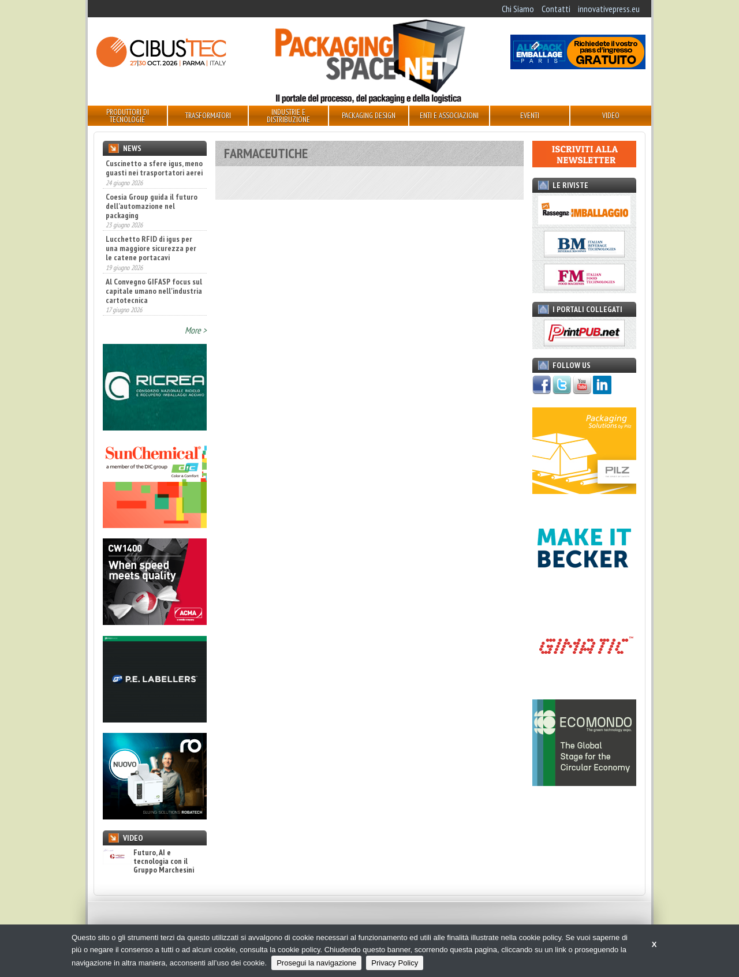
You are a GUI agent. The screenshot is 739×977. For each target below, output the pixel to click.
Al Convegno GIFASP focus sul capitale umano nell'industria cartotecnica (154, 291)
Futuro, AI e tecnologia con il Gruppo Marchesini (148, 861)
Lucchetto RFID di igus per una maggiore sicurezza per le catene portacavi (151, 248)
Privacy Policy (394, 963)
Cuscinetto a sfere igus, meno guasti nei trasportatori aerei (154, 168)
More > (196, 330)
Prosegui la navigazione (316, 963)
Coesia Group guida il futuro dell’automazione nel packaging (151, 206)
